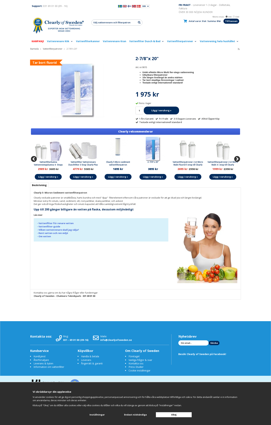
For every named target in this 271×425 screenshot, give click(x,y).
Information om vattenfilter (49, 367)
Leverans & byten (43, 363)
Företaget (134, 356)
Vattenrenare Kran (114, 41)
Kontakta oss (136, 363)
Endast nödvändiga (135, 414)
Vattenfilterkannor (88, 41)
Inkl (229, 16)
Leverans (86, 360)
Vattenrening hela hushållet (219, 41)
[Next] (237, 159)
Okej (173, 414)
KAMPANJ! (38, 41)
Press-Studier (136, 367)
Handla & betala (90, 356)
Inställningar (97, 414)
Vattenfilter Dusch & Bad (146, 41)
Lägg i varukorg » (161, 110)
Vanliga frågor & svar (140, 360)
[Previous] (34, 159)
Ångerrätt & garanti (92, 363)
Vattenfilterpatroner (182, 41)
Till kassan (231, 21)
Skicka (214, 342)
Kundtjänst (40, 356)
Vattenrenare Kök (60, 41)
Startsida (34, 48)
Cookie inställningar (139, 370)
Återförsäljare (41, 360)
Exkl (236, 16)
